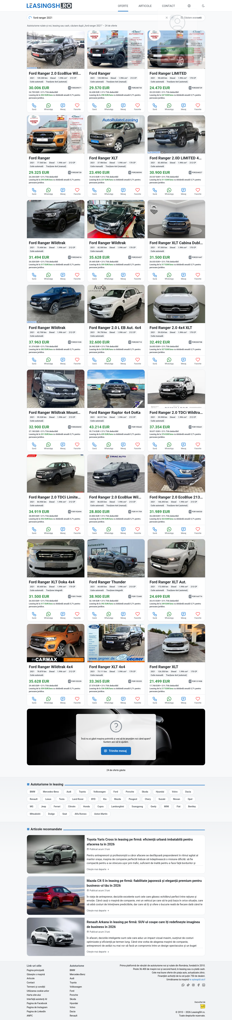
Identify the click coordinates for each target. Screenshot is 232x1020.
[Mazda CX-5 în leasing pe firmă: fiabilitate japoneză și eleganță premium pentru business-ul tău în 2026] (116, 895)
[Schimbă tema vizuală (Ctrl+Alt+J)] (203, 6)
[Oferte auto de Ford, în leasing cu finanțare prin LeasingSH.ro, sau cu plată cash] (115, 792)
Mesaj (62, 107)
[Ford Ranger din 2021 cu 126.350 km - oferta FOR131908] (176, 659)
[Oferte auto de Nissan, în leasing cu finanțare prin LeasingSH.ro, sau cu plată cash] (176, 799)
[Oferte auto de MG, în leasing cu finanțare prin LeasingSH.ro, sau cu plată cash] (31, 806)
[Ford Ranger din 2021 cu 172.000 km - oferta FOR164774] (176, 574)
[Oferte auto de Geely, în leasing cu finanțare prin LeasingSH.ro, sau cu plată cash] (153, 806)
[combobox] (101, 17)
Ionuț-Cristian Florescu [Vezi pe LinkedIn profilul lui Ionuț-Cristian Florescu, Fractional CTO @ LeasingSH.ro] (202, 1006)
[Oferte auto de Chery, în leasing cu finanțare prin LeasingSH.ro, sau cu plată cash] (148, 799)
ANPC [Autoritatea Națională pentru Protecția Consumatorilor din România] (30, 1015)
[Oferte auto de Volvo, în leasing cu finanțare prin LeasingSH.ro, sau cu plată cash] (175, 792)
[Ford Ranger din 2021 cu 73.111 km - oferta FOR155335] (116, 659)
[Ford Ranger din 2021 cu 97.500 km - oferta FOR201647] (176, 235)
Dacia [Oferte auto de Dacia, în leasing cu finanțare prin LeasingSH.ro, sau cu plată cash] (72, 1011)
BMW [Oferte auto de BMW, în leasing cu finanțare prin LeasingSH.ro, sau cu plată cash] (72, 970)
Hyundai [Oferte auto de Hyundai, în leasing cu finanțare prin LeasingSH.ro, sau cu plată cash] (74, 1003)
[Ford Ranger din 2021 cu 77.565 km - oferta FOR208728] (55, 150)
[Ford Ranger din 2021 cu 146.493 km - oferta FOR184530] (176, 489)
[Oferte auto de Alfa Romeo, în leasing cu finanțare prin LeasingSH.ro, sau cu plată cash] (81, 814)
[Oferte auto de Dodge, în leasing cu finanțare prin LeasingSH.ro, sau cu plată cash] (51, 814)
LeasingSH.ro (198, 1012)
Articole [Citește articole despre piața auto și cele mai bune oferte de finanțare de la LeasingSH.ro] (30, 978)
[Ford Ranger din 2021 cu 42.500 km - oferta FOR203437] (116, 235)
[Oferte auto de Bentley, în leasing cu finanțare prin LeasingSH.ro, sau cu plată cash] (192, 806)
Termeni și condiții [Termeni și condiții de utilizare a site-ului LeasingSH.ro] (36, 986)
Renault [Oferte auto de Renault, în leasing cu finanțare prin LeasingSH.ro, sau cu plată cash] (73, 1015)
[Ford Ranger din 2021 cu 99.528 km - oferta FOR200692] (55, 405)
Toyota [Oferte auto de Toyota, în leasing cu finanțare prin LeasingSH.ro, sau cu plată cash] (73, 982)
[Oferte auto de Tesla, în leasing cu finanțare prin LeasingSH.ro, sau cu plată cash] (62, 799)
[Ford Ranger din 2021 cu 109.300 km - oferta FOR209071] (55, 66)
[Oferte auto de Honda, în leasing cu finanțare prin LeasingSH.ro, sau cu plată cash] (86, 806)
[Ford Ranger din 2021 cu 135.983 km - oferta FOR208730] (116, 66)
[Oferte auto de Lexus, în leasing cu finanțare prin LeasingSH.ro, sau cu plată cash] (48, 799)
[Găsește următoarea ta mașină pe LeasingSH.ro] (49, 6)
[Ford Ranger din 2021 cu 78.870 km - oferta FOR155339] (55, 659)
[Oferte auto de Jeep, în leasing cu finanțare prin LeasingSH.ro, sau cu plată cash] (43, 806)
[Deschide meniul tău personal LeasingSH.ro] (189, 6)
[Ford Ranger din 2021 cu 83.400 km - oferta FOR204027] (176, 150)
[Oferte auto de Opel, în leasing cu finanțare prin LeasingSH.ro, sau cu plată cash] (190, 799)
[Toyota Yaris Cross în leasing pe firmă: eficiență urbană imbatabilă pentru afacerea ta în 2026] (116, 854)
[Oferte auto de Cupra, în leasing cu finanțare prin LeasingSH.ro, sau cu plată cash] (100, 806)
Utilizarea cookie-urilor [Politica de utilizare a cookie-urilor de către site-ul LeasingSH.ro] (38, 991)
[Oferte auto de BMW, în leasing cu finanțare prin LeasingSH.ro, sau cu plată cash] (32, 792)
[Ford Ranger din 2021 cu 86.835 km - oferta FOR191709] (116, 489)
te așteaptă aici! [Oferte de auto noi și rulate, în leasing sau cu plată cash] (197, 979)
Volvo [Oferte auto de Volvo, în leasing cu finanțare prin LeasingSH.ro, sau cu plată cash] (72, 1007)
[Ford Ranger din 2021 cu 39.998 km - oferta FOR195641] (176, 405)
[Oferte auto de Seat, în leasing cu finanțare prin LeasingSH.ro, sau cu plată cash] (64, 814)
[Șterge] (166, 17)
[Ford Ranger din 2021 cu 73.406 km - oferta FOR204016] (55, 235)
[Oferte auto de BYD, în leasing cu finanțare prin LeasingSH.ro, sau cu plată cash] (93, 799)
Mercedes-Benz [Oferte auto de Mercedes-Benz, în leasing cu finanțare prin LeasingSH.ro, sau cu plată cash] (77, 974)
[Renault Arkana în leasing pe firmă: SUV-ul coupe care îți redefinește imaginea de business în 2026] (116, 937)
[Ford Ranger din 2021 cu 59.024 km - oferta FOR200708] (176, 320)
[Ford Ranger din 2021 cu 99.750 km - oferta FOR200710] (116, 320)
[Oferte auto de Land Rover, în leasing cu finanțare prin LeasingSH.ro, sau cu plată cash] (78, 799)
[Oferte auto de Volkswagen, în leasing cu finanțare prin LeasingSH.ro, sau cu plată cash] (99, 792)
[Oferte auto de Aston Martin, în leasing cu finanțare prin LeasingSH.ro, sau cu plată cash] (101, 814)
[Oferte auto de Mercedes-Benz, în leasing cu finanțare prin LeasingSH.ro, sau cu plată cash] (51, 792)
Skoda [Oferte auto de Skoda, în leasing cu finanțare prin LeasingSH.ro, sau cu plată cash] (73, 999)
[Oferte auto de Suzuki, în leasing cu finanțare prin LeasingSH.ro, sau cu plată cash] (161, 799)
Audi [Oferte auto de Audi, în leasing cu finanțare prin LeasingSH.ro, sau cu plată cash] (72, 978)
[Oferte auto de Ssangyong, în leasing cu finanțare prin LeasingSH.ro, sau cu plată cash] (137, 806)
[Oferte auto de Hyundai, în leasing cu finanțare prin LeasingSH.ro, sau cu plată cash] (160, 792)
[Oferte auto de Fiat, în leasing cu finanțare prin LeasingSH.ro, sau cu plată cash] (179, 806)
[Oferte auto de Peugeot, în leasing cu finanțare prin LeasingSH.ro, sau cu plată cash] (133, 799)
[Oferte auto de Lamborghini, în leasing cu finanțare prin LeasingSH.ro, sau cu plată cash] (117, 806)
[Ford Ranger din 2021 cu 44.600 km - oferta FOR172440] (116, 574)
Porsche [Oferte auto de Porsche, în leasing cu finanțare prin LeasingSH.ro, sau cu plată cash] (74, 995)
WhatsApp (48, 107)
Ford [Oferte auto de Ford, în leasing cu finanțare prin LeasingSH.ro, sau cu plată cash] (72, 991)
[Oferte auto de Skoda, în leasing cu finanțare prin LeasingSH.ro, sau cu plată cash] (145, 792)
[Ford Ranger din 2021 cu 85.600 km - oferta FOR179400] (55, 574)
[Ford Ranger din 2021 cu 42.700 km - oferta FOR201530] (55, 320)
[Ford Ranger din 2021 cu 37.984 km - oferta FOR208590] (116, 150)
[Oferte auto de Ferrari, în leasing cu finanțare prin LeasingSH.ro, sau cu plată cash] (57, 806)
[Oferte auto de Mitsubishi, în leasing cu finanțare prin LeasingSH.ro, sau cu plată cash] (35, 814)
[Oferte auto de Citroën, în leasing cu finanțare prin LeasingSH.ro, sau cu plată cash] (72, 806)
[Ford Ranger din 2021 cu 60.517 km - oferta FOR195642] (116, 405)
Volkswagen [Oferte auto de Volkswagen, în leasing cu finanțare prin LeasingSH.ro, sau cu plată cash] (76, 986)
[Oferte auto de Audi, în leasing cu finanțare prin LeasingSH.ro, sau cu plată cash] (68, 792)
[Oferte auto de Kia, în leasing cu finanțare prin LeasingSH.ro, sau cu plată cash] (105, 799)
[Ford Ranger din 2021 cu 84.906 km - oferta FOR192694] (55, 489)
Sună (34, 107)
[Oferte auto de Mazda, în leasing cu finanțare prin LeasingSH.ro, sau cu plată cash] (117, 799)
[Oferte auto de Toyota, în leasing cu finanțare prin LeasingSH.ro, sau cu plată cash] (82, 792)
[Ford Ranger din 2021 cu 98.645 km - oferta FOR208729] (176, 66)
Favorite (77, 107)
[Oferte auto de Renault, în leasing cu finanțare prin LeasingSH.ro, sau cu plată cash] (34, 799)
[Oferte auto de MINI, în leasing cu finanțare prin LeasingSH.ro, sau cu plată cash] (166, 806)
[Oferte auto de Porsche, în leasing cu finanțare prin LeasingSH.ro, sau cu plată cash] (130, 792)
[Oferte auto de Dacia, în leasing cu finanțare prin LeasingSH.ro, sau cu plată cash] (188, 792)
